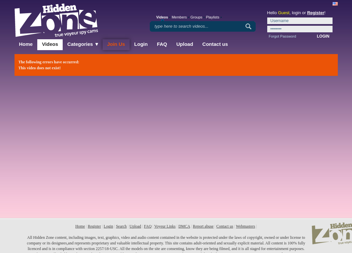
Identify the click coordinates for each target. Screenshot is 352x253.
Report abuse (203, 226)
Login (141, 44)
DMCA (184, 226)
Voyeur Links (165, 226)
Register (315, 12)
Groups (196, 17)
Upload (184, 44)
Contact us (215, 44)
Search (121, 226)
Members (179, 17)
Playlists (212, 17)
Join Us (116, 44)
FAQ (162, 44)
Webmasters (245, 226)
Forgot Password (282, 36)
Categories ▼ (83, 44)
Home (26, 44)
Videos (50, 44)
